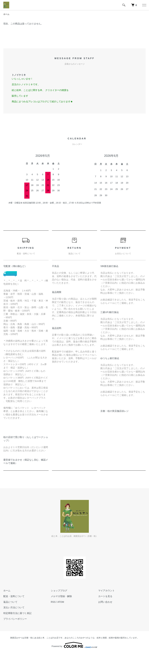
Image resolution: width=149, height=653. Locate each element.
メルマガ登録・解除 (61, 596)
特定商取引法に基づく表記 (17, 613)
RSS (53, 602)
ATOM (60, 602)
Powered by (74, 645)
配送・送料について (13, 596)
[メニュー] (144, 5)
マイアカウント (106, 590)
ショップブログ (59, 590)
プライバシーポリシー (15, 618)
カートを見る (105, 596)
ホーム (6, 14)
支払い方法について (13, 607)
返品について (10, 602)
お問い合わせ (105, 602)
